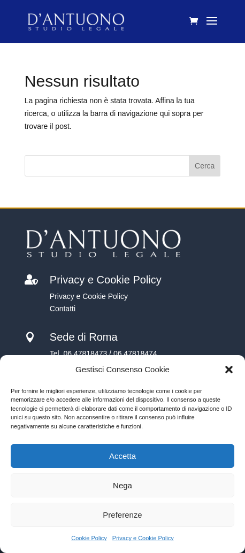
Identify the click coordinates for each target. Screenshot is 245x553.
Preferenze (122, 514)
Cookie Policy (89, 538)
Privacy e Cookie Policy (143, 538)
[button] (229, 369)
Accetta (122, 455)
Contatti (62, 308)
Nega (122, 485)
